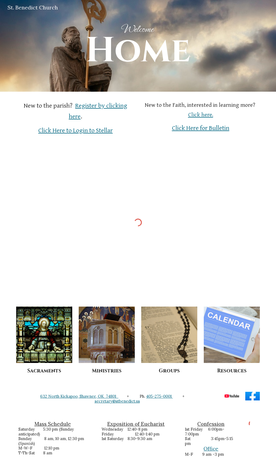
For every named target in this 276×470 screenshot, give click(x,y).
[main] (138, 46)
